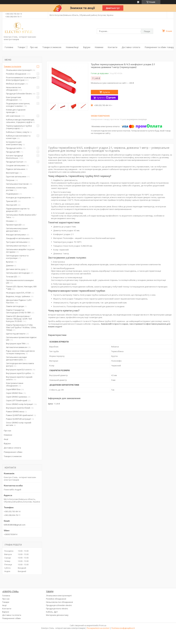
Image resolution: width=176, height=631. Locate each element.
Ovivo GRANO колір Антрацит (19, 404)
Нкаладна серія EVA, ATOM (18, 292)
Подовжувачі (12, 193)
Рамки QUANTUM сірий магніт (19, 415)
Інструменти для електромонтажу (14, 143)
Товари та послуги (12, 66)
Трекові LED (11, 201)
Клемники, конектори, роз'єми (16, 188)
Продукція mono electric (57, 608)
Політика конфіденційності (123, 628)
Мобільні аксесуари (15, 83)
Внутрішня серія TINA (16, 343)
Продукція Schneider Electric (19, 93)
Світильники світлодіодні (18, 273)
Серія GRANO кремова (16, 396)
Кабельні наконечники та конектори (18, 137)
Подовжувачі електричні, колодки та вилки (18, 104)
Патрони (10, 180)
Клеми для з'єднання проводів (15, 111)
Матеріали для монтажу (57, 615)
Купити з (106, 97)
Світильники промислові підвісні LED (21, 338)
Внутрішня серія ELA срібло (18, 373)
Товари (21, 47)
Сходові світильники (15, 165)
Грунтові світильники (16, 176)
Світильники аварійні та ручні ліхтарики (20, 250)
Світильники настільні (16, 245)
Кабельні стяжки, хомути (17, 132)
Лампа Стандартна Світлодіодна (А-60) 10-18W (18, 311)
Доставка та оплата (11, 615)
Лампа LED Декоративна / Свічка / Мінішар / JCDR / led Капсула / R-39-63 (19, 319)
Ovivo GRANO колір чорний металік (18, 423)
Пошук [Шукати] (147, 31)
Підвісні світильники (15, 169)
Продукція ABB (13, 151)
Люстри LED (11, 205)
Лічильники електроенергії (19, 70)
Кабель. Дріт (52, 611)
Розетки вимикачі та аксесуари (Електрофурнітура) (21, 78)
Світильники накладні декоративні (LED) (16, 358)
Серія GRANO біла (14, 393)
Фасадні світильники (16, 234)
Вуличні (9, 261)
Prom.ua (102, 625)
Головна (9, 47)
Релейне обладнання (16, 73)
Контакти (112, 47)
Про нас (34, 47)
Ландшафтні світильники (18, 238)
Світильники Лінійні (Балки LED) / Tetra (21, 216)
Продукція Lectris (14, 148)
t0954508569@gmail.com (14, 524)
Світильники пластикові (17, 184)
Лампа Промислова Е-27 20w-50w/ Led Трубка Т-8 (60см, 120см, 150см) (21, 327)
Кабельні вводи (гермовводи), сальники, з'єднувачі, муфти (20, 120)
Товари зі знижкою (51, 47)
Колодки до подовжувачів (18, 197)
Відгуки (86, 47)
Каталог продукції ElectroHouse (14, 156)
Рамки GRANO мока (15, 411)
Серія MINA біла (13, 389)
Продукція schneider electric (59, 605)
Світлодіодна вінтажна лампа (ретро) (20, 364)
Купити (106, 92)
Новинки (99, 47)
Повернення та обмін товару (159, 47)
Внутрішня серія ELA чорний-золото (19, 378)
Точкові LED (11, 276)
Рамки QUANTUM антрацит (18, 419)
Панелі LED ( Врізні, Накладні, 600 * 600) (21, 287)
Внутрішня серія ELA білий (18, 407)
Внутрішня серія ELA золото (19, 369)
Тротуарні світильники (16, 242)
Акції (6, 439)
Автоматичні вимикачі (16, 347)
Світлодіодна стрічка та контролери (17, 256)
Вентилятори (12, 172)
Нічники (10, 221)
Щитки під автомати (15, 333)
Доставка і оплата (131, 47)
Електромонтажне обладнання (14, 384)
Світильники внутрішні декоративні (17, 229)
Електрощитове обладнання (13, 98)
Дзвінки (9, 265)
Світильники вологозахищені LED (20, 281)
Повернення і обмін (13, 452)
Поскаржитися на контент (98, 628)
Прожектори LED (14, 224)
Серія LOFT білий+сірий (16, 400)
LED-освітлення (13, 116)
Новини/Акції (72, 47)
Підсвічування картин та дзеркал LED (17, 209)
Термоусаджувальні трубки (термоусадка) (19, 127)
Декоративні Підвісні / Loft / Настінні (19, 301)
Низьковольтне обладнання (13, 88)
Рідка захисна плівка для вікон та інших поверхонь (20, 352)
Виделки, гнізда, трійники (18, 296)
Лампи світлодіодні (15, 306)
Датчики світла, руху (16, 269)
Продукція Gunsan (14, 161)
